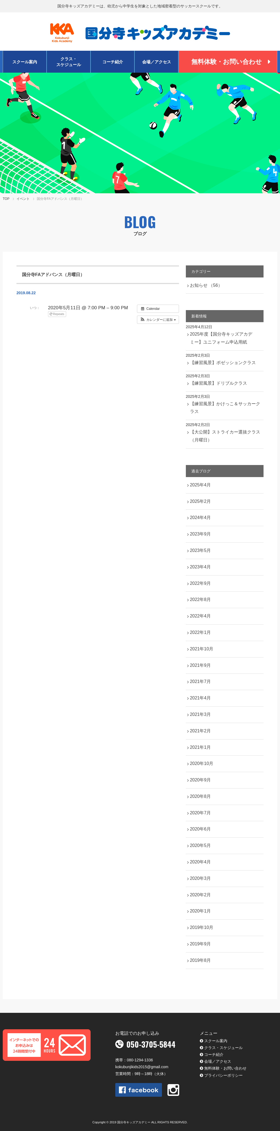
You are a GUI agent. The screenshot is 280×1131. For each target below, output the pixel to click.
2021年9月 (200, 665)
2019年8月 (200, 960)
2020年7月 (200, 812)
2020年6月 (200, 829)
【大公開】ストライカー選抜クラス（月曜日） (225, 436)
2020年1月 (200, 911)
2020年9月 (200, 780)
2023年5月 (200, 550)
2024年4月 (200, 517)
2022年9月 (200, 583)
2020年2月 (200, 894)
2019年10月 (201, 927)
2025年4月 (200, 485)
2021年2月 (200, 731)
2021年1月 (200, 747)
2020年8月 (200, 796)
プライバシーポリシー (223, 1075)
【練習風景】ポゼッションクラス (223, 362)
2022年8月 (200, 599)
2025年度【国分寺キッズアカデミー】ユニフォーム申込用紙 (221, 338)
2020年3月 (200, 878)
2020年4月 (200, 862)
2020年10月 (201, 763)
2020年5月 (200, 845)
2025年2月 (200, 501)
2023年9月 (200, 534)
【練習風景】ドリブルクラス (218, 383)
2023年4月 (200, 567)
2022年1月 (200, 632)
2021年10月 (201, 649)
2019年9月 (200, 944)
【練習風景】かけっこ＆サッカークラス (225, 407)
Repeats (57, 314)
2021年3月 (200, 714)
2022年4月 (200, 616)
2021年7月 (200, 681)
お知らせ (206, 285)
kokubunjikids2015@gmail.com (141, 1067)
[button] (158, 320)
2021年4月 (200, 698)
